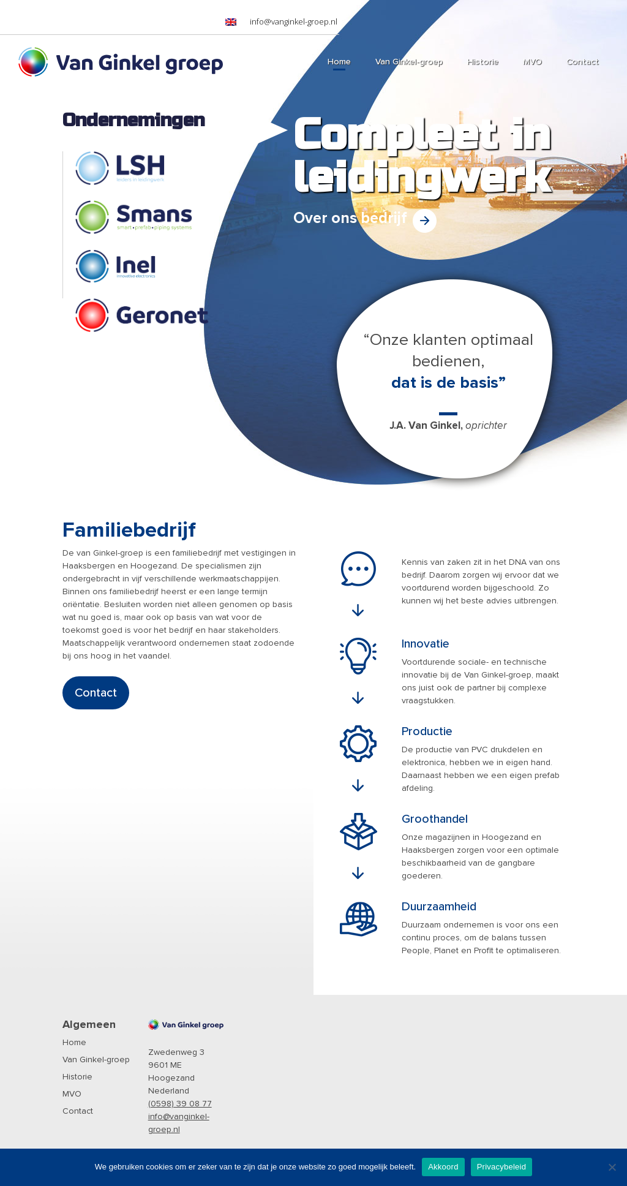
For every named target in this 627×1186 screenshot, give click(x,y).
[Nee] (612, 1167)
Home (74, 1042)
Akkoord (443, 1166)
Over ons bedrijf (350, 218)
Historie (77, 1077)
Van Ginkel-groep (96, 1060)
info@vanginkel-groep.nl (293, 21)
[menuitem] (230, 22)
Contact (96, 693)
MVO (71, 1094)
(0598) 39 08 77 (180, 1104)
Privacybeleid (502, 1166)
